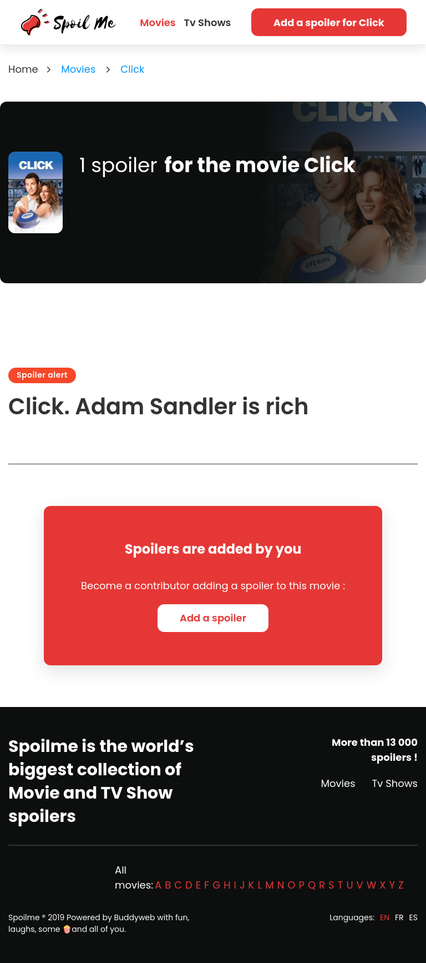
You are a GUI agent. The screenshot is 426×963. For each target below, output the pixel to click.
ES (413, 917)
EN (384, 917)
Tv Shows (207, 22)
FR (399, 917)
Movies (157, 22)
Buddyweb (134, 917)
